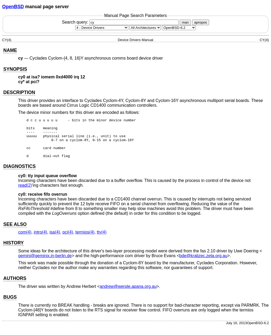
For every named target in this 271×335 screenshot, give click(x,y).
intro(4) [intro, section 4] (40, 240)
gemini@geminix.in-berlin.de (45, 263)
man (185, 22)
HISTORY (13, 250)
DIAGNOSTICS (19, 174)
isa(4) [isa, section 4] (54, 240)
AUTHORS (14, 286)
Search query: (121, 22)
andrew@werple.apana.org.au (128, 294)
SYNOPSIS (15, 69)
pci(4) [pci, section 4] (67, 240)
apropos (200, 22)
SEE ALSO (14, 232)
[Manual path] (179, 27)
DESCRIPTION (19, 92)
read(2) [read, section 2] (25, 193)
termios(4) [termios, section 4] (84, 240)
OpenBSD (13, 6)
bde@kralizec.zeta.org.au (203, 263)
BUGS (10, 305)
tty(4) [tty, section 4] (101, 240)
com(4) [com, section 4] (24, 240)
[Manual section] (101, 27)
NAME (10, 50)
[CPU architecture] (145, 27)
